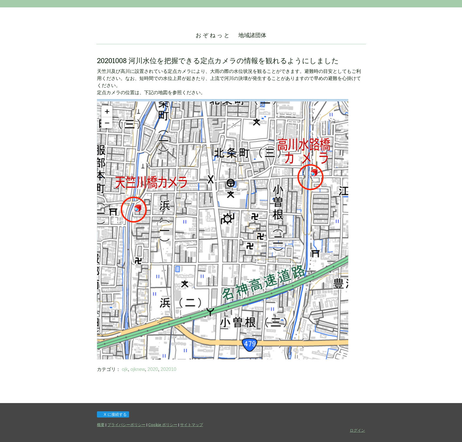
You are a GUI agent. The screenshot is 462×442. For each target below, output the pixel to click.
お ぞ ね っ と (213, 35)
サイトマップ (191, 424)
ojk (125, 369)
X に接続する (113, 414)
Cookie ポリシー (162, 424)
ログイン (357, 430)
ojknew (138, 369)
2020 (153, 369)
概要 (101, 424)
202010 (168, 369)
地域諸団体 (252, 35)
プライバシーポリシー (126, 424)
